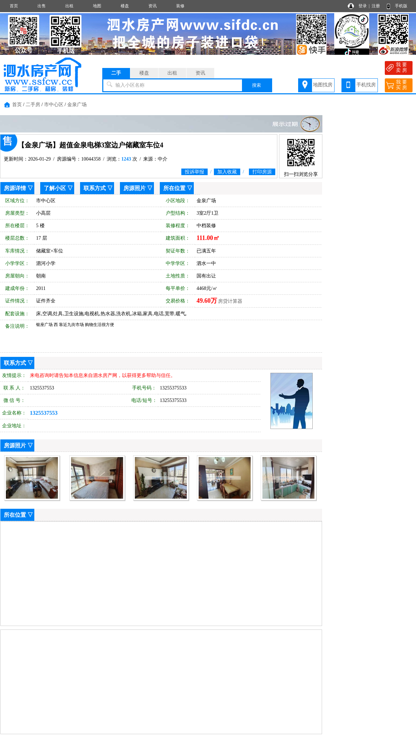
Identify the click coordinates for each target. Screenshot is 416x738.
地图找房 (322, 84)
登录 (362, 5)
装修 (180, 5)
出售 (41, 5)
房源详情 (15, 188)
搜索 (256, 85)
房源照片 (134, 188)
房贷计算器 (230, 301)
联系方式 (95, 188)
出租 (69, 5)
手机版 (401, 5)
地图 (97, 5)
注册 (376, 5)
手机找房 (366, 84)
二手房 (33, 104)
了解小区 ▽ (58, 188)
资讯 (152, 5)
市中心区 (53, 104)
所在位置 (174, 188)
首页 (14, 5)
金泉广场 (77, 104)
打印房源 (262, 171)
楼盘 (125, 5)
